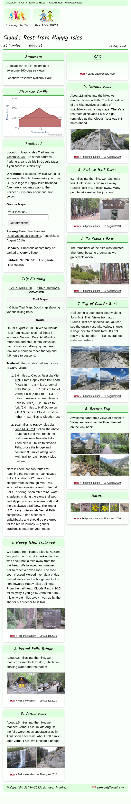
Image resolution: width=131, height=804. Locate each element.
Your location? (17, 212)
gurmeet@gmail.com (108, 787)
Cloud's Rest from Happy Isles (65, 2)
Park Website (20, 287)
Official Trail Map (20, 307)
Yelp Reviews (48, 287)
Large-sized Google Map (97, 73)
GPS (97, 57)
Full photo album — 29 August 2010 (33, 635)
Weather (36, 292)
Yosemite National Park (36, 78)
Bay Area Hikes (36, 2)
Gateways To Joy (15, 2)
